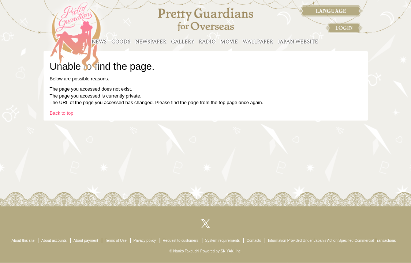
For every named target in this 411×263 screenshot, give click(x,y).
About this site (23, 241)
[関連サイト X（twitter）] (206, 223)
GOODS (120, 42)
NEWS (99, 42)
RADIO (207, 42)
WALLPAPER (258, 42)
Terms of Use (116, 241)
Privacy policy (145, 241)
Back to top (62, 113)
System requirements (222, 241)
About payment (86, 241)
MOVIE (229, 42)
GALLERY (182, 42)
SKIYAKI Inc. (231, 251)
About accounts (54, 241)
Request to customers (180, 241)
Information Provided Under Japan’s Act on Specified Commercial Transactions (332, 241)
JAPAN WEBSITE (298, 42)
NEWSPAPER (150, 42)
